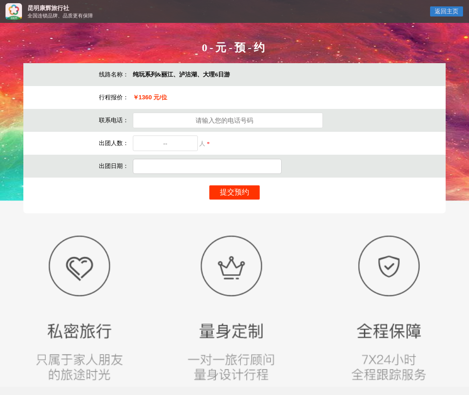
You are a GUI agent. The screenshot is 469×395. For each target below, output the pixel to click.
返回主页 (446, 11)
